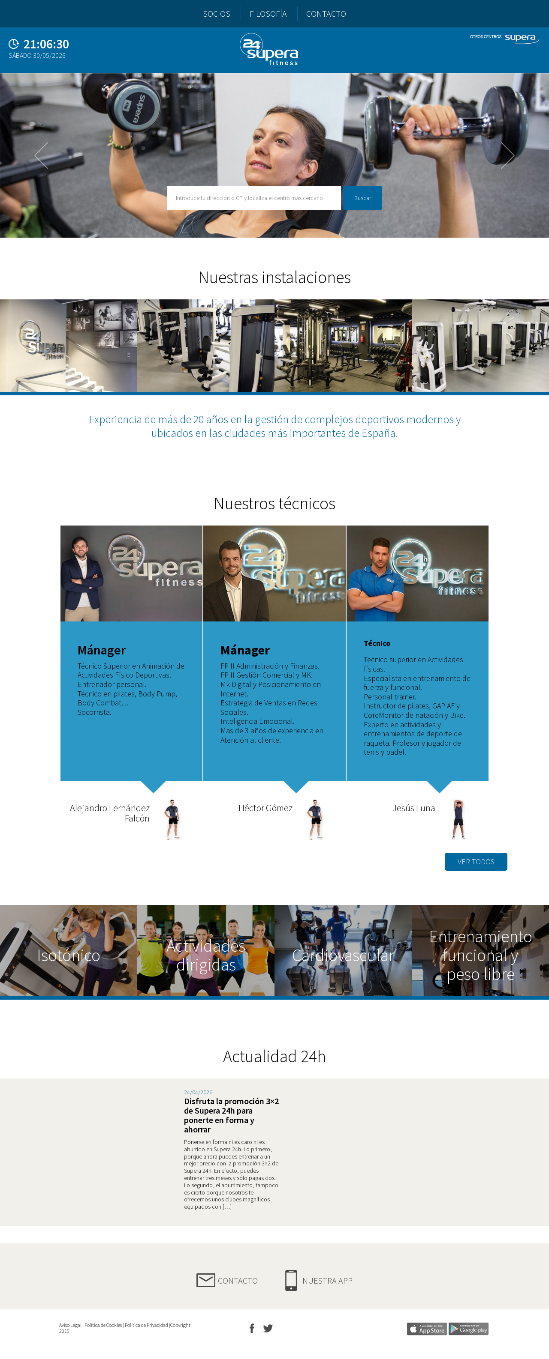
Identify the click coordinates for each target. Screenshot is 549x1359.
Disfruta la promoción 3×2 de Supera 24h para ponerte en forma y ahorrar (231, 1115)
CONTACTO (326, 13)
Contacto (238, 1280)
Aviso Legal (70, 1325)
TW (269, 1330)
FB (252, 1330)
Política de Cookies (103, 1325)
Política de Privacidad (146, 1325)
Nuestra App (327, 1280)
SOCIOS (216, 13)
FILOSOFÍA (268, 13)
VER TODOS (476, 861)
